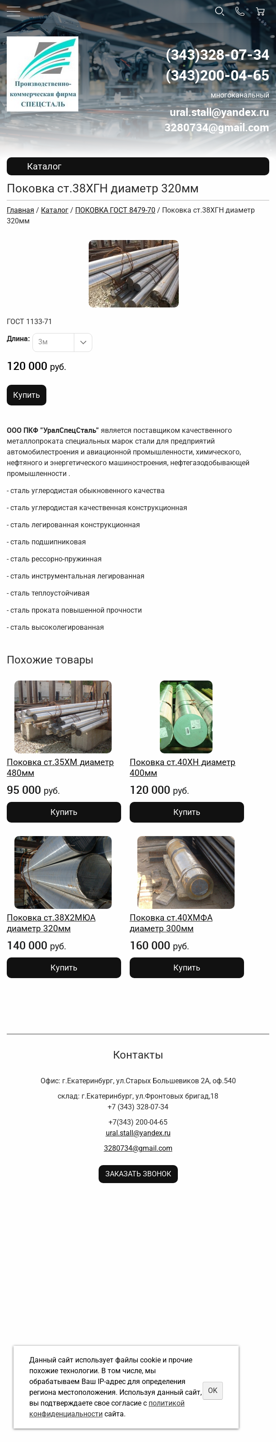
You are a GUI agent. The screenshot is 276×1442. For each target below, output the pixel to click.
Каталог (54, 210)
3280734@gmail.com (138, 1148)
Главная (20, 210)
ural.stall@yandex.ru (138, 1133)
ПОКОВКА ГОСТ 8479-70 (115, 210)
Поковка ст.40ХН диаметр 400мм (182, 767)
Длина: (18, 338)
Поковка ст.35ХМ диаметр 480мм (60, 767)
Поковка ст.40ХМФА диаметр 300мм (171, 923)
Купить (26, 395)
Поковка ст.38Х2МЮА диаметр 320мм (51, 923)
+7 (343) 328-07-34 (138, 1107)
